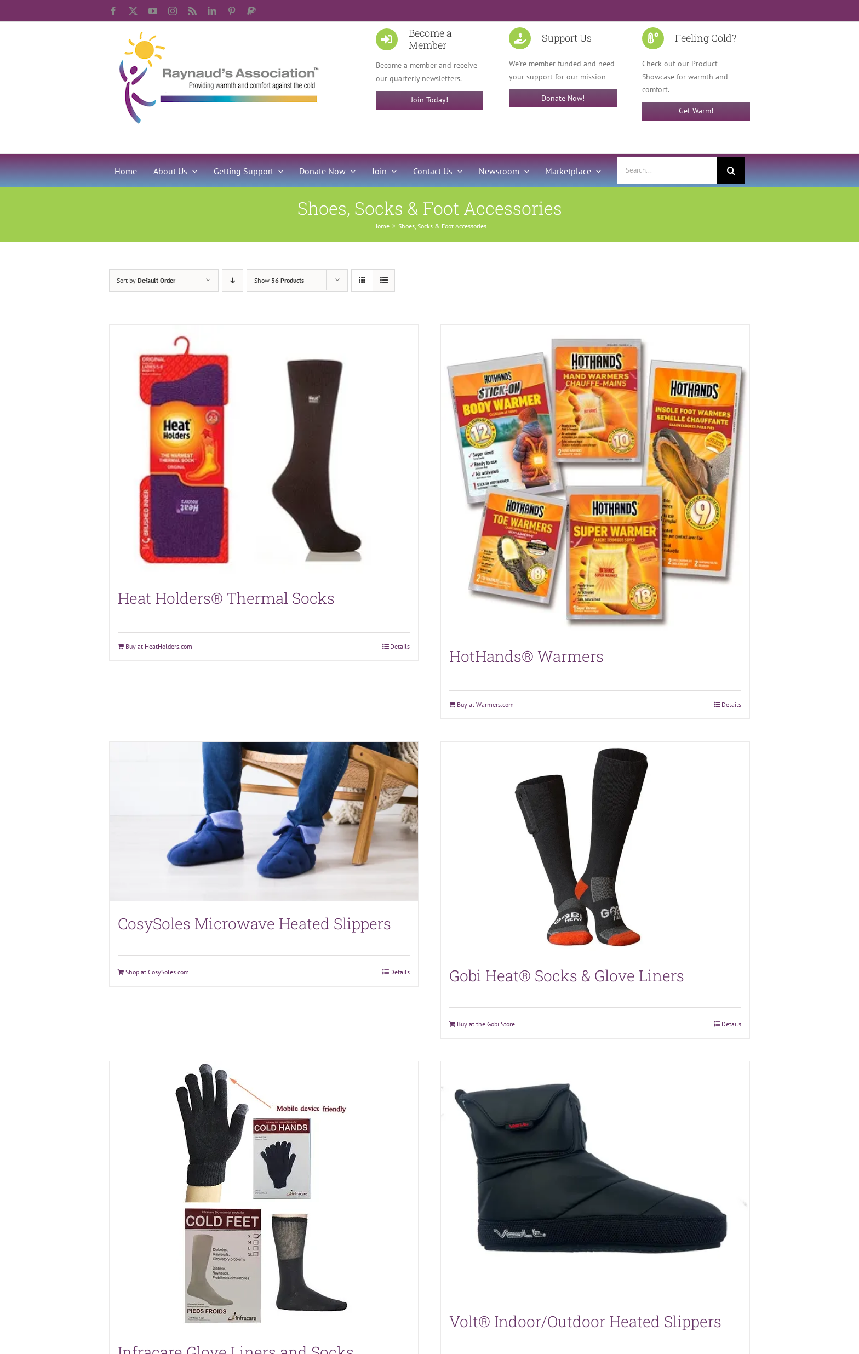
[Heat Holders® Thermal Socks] (264, 450)
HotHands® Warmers (526, 656)
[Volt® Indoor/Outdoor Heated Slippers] (595, 1179)
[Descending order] (232, 280)
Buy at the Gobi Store (486, 1024)
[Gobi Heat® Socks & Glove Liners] (595, 847)
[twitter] (133, 11)
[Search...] (667, 170)
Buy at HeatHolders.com (158, 646)
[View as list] (383, 280)
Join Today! (429, 100)
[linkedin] (212, 11)
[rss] (192, 11)
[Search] (731, 170)
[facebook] (113, 11)
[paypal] (251, 11)
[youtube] (152, 11)
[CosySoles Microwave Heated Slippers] (264, 821)
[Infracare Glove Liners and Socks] (264, 1195)
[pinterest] (231, 11)
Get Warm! (696, 111)
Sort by (146, 280)
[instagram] (172, 11)
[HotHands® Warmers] (595, 479)
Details (400, 646)
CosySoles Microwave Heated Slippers (254, 923)
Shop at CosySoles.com (157, 972)
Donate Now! (563, 98)
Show (279, 280)
